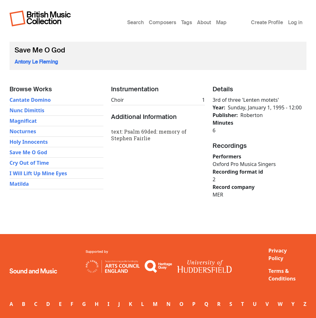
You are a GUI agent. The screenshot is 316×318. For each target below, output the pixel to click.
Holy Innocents (29, 141)
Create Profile (267, 22)
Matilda (19, 183)
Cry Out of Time (29, 162)
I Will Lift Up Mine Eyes (38, 173)
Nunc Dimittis (27, 110)
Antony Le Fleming (36, 62)
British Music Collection (48, 18)
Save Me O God (28, 152)
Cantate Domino (30, 99)
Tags (186, 22)
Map (221, 22)
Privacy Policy (277, 254)
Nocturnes (23, 131)
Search (135, 22)
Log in (295, 22)
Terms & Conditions (282, 274)
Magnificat (23, 120)
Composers (162, 22)
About (204, 22)
